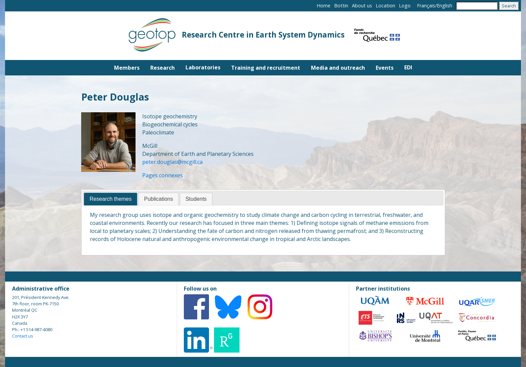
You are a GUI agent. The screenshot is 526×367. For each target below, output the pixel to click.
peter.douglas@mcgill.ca (172, 162)
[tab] (110, 199)
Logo (405, 5)
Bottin (341, 5)
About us (362, 5)
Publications (158, 199)
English (444, 5)
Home (323, 5)
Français (426, 5)
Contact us (22, 336)
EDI (408, 67)
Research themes (111, 199)
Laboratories (203, 67)
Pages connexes (162, 175)
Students (196, 199)
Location (385, 5)
